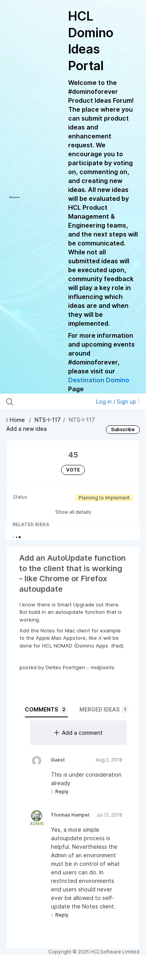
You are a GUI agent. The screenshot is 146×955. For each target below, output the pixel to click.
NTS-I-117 (48, 419)
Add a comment (78, 732)
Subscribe (123, 429)
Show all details (73, 512)
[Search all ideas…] (46, 401)
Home (16, 419)
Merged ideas (103, 709)
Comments (46, 709)
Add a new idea (26, 428)
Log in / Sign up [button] (118, 401)
